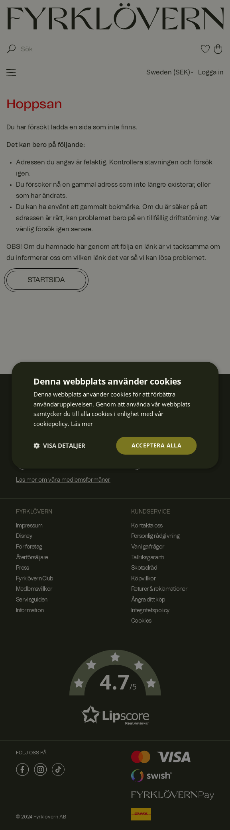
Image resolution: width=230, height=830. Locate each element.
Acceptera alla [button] (157, 445)
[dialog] (115, 415)
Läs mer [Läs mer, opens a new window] (82, 424)
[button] (59, 445)
